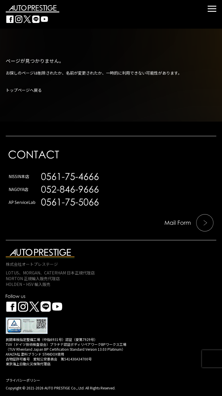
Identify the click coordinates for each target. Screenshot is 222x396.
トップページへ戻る (24, 90)
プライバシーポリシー (23, 380)
